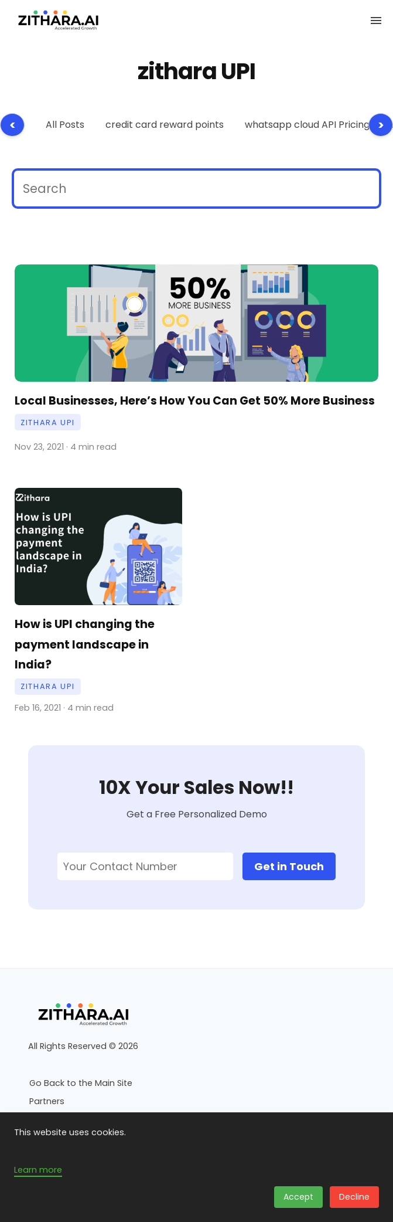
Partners (46, 1101)
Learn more (38, 1170)
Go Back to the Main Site (80, 1083)
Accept (298, 1197)
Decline (354, 1197)
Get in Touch (289, 866)
